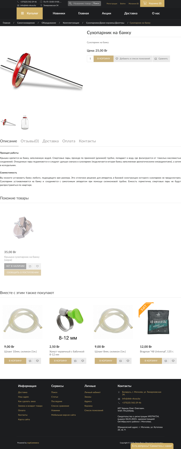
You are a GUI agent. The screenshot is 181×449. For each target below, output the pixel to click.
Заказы (87, 397)
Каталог (29, 13)
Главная (83, 13)
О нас (156, 13)
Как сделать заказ (27, 401)
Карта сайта (24, 420)
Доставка (130, 13)
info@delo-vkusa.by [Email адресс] (28, 5)
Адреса (88, 401)
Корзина (88, 406)
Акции (106, 13)
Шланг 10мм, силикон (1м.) (20, 351)
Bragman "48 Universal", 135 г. (157, 351)
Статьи (54, 397)
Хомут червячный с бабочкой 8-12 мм (66, 353)
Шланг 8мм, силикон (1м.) (110, 351)
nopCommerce (33, 443)
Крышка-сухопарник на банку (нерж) (22, 258)
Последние (56, 401)
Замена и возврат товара (30, 406)
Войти (122, 4)
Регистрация (112, 4)
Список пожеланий (93, 410)
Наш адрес (23, 397)
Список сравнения (60, 406)
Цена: (91, 50)
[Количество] (90, 59)
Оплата (21, 410)
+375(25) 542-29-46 (28, 2)
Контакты (22, 415)
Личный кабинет (92, 392)
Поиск (54, 392)
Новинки (59, 13)
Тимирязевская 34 (50, 5)
